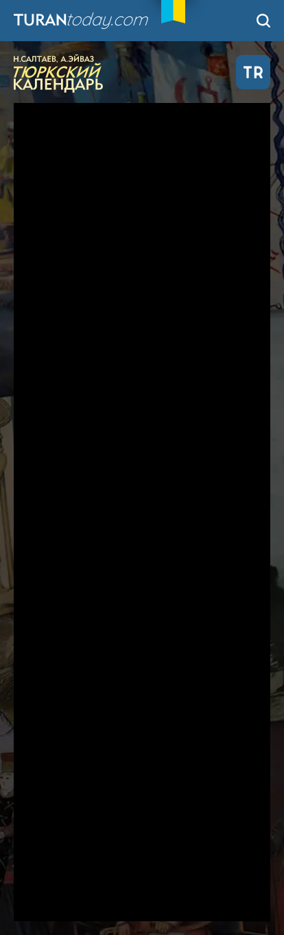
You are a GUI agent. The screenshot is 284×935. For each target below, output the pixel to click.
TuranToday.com (95, 20)
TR (253, 72)
